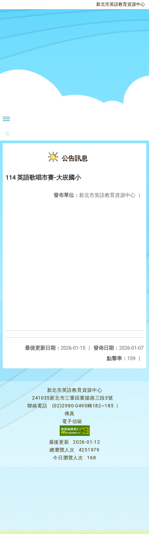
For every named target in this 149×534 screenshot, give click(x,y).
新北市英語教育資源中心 (120, 4)
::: (7, 133)
